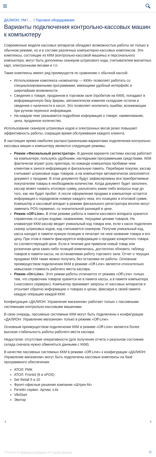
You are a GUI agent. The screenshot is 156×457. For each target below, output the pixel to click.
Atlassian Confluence (33, 452)
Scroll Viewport (62, 452)
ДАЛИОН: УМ (15, 20)
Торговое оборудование (55, 20)
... (30, 20)
